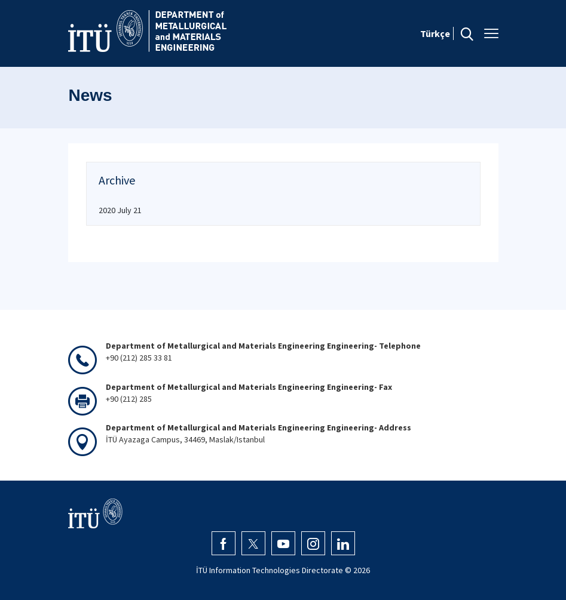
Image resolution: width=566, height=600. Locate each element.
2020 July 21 (120, 210)
